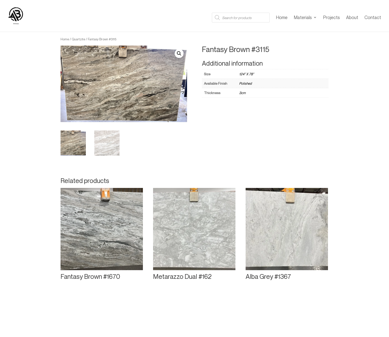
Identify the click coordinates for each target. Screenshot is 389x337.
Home (282, 18)
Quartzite (78, 39)
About (352, 18)
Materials (303, 18)
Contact (372, 18)
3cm (242, 93)
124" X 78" (246, 74)
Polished (245, 83)
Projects (331, 18)
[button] (179, 53)
